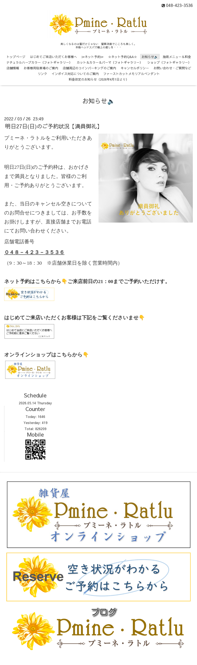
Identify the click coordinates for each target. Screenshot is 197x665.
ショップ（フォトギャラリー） (169, 62)
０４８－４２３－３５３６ (34, 252)
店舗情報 (12, 68)
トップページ (15, 56)
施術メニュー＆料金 (177, 56)
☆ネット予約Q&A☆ (122, 56)
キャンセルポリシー (135, 68)
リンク (42, 73)
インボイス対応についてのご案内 (75, 73)
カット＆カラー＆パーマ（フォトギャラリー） (110, 62)
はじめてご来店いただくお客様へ (53, 56)
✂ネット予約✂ (93, 56)
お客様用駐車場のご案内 (41, 68)
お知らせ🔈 (150, 56)
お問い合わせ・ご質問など (172, 68)
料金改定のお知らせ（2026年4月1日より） (99, 79)
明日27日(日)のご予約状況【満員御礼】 (53, 126)
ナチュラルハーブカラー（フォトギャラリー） (39, 62)
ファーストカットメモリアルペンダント (131, 73)
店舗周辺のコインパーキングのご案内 (89, 68)
